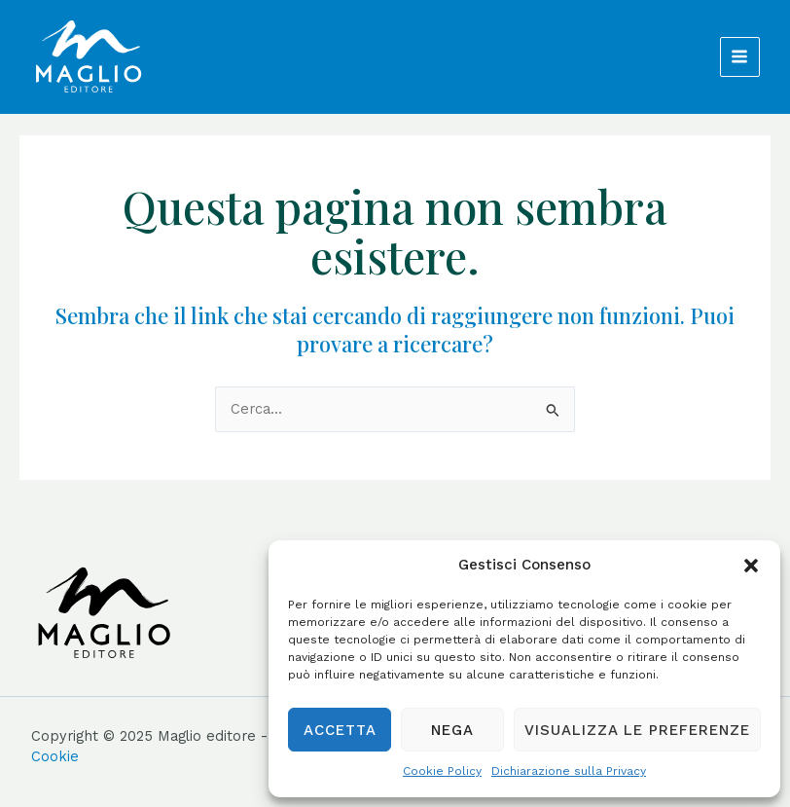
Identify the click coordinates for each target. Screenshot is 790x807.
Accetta (340, 730)
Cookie (55, 756)
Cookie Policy (442, 771)
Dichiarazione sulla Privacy (568, 771)
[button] (751, 565)
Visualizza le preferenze (637, 730)
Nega (452, 730)
